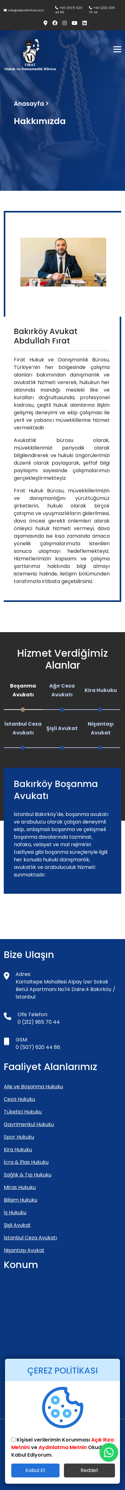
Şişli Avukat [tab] (62, 728)
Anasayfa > (31, 103)
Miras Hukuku (20, 1187)
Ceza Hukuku (19, 1099)
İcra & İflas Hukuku (26, 1162)
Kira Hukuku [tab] (101, 690)
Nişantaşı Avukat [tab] (101, 728)
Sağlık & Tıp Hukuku (27, 1174)
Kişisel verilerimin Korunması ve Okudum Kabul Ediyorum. (62, 1447)
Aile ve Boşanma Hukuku (33, 1086)
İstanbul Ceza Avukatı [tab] (23, 728)
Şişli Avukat (17, 1225)
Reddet (89, 1470)
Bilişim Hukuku (20, 1200)
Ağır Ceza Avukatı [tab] (62, 690)
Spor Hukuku (19, 1137)
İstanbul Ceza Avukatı (30, 1237)
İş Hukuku (15, 1212)
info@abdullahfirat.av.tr (24, 10)
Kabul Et (35, 1470)
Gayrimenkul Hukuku (29, 1124)
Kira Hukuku (18, 1149)
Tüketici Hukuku (23, 1111)
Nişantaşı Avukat (24, 1250)
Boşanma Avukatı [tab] (23, 690)
